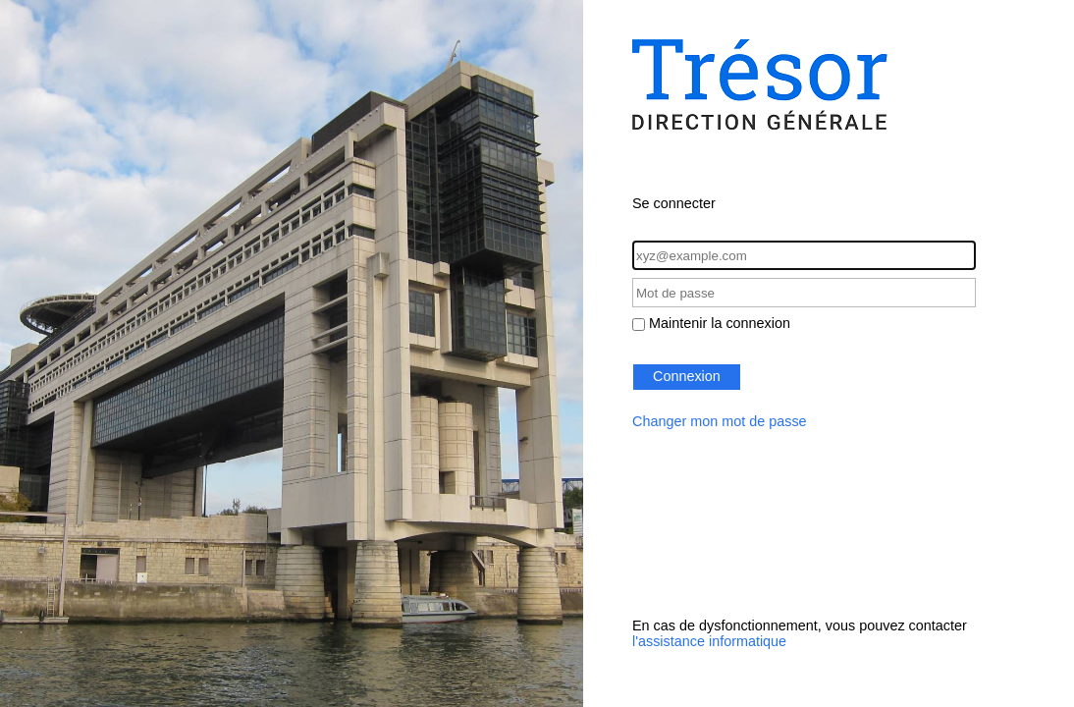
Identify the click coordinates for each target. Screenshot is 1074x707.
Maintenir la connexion (719, 323)
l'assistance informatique (709, 641)
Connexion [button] (687, 376)
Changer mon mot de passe (719, 421)
